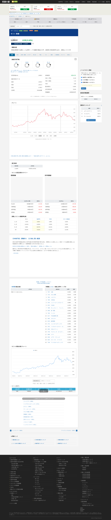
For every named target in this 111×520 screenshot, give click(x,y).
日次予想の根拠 (14, 463)
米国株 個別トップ (62, 472)
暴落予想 (108, 1)
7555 (49, 300)
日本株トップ (18, 19)
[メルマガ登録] (13, 1)
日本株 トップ (13, 493)
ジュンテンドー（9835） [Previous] (16, 430)
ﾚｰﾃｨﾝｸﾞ (29, 54)
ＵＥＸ (52, 334)
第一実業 (53, 310)
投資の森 (6, 2)
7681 (49, 297)
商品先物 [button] (94, 1)
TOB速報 (74, 19)
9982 (49, 318)
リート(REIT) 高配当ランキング (20, 443)
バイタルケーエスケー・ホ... (57, 326)
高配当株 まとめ (16, 439)
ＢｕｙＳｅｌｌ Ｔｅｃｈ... (57, 307)
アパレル (25, 30)
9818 (49, 329)
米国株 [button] (89, 1)
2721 (49, 323)
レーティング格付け (61, 21)
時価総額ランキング (86, 491)
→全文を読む (16, 253)
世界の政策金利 (38, 498)
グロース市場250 (66, 219)
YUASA (52, 305)
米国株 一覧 (61, 473)
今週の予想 (13, 471)
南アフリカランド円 (39, 488)
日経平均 (38, 219)
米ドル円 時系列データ (40, 474)
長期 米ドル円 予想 (39, 470)
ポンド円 (37, 482)
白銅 (52, 292)
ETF (73, 21)
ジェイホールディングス (56, 323)
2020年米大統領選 (86, 475)
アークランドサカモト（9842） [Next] (69, 430)
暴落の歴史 (60, 493)
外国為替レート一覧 (39, 459)
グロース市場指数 (14, 485)
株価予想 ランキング (40, 443)
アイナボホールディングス (57, 342)
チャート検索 (101, 1)
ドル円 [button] (66, 1)
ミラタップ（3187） (28, 422)
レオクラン (53, 297)
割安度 (27, 65)
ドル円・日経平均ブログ (40, 500)
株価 (12, 54)
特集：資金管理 (85, 465)
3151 (49, 326)
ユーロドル (37, 483)
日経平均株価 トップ (15, 459)
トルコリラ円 (38, 491)
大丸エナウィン (54, 329)
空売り (96, 21)
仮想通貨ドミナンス (86, 493)
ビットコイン (85, 482)
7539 (49, 342)
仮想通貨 (83, 480)
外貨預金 (84, 467)
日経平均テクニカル (15, 475)
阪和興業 (53, 321)
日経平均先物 (13, 479)
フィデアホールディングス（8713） (31, 404)
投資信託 (84, 469)
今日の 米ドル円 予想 (39, 463)
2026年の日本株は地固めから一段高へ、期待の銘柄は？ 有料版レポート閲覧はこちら (32, 246)
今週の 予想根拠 (38, 468)
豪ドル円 (37, 478)
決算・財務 (23, 54)
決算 (26, 21)
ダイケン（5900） (27, 406)
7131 (49, 294)
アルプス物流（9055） (28, 411)
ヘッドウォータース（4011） (30, 424)
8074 (49, 305)
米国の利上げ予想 (62, 465)
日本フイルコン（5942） (29, 419)
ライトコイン (85, 487)
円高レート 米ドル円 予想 (40, 472)
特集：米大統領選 (85, 472)
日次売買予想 (14, 468)
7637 (49, 292)
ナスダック (60, 478)
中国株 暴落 (61, 500)
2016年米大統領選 (86, 477)
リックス (53, 313)
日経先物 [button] (77, 1)
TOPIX (50, 219)
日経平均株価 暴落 (62, 488)
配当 (15, 21)
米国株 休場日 (62, 475)
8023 (49, 339)
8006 (49, 337)
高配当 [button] (55, 19)
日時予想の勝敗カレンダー (17, 465)
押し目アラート (92, 19)
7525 (49, 313)
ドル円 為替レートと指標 (40, 461)
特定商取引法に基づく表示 (88, 505)
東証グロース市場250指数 (16, 489)
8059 (49, 310)
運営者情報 (84, 501)
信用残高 (57, 54)
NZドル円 (37, 493)
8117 (49, 315)
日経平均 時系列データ (15, 477)
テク (46, 54)
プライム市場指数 (14, 481)
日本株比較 (25, 13)
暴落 (50, 21)
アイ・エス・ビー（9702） (29, 409)
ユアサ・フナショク (55, 337)
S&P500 (60, 480)
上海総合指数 (61, 482)
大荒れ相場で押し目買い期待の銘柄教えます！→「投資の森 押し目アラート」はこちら (30, 156)
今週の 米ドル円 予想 (39, 467)
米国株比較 (31, 13)
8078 (49, 321)
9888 (49, 334)
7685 (49, 307)
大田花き (53, 300)
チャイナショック (62, 498)
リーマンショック (62, 494)
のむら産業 (53, 294)
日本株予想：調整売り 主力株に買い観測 (26, 238)
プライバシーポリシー (87, 503)
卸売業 (20, 30)
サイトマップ (84, 499)
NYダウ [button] (72, 1)
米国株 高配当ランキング (64, 439)
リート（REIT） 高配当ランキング (89, 462)
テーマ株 (37, 13)
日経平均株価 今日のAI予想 (16, 461)
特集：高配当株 (85, 457)
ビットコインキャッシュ (87, 489)
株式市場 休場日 (14, 500)
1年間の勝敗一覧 (14, 467)
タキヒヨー (53, 318)
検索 (12, 495)
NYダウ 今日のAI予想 (63, 461)
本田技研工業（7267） (28, 416)
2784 (49, 331)
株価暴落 (60, 486)
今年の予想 (13, 473)
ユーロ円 (37, 480)
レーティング (17, 13)
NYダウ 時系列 (61, 468)
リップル (84, 484)
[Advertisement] (44, 147)
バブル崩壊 (61, 496)
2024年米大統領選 (86, 474)
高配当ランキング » (91, 120)
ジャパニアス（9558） (28, 401)
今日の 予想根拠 (38, 465)
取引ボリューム (85, 496)
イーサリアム (85, 485)
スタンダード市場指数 (15, 483)
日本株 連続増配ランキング (17, 496)
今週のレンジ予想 (62, 463)
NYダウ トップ (61, 459)
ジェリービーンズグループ (57, 302)
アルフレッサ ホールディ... (57, 331)
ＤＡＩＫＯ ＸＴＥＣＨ (56, 339)
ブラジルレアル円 (38, 490)
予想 (38, 21)
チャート (63, 54)
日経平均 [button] (60, 1)
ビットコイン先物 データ (87, 494)
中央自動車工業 (54, 315)
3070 (49, 302)
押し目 (15, 1)
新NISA (36, 19)
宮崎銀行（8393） (27, 414)
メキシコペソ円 (38, 495)
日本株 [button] (84, 1)
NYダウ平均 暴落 (62, 490)
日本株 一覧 (13, 498)
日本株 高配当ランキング (41, 439)
